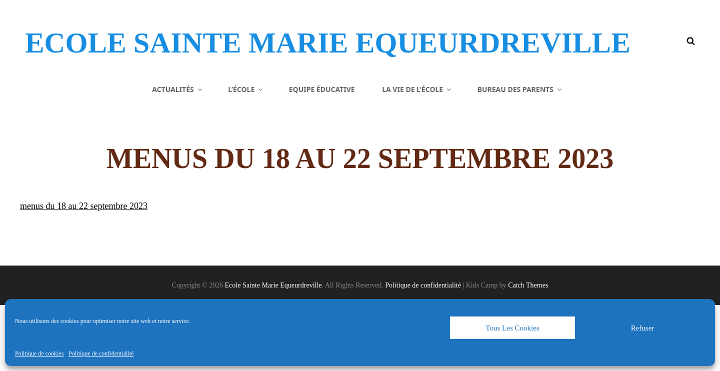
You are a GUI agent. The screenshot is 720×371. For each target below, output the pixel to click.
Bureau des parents (520, 155)
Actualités (178, 155)
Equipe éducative (322, 155)
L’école (246, 155)
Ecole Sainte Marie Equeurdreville (220, 57)
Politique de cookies (39, 353)
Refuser (642, 328)
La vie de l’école (417, 155)
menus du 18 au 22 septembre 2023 (84, 272)
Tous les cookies (512, 328)
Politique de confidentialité (101, 353)
